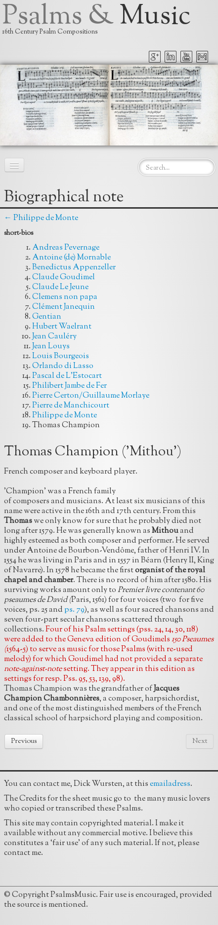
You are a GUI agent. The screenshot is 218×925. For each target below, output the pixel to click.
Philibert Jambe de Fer (69, 386)
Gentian (46, 317)
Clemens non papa (64, 297)
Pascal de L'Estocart (67, 376)
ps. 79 (74, 610)
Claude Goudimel (63, 277)
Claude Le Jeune (60, 287)
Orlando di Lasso (62, 366)
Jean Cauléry (54, 336)
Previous (24, 741)
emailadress (170, 784)
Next (199, 741)
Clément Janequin (63, 307)
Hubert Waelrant (61, 327)
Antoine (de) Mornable (71, 257)
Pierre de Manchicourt (70, 405)
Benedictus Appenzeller (74, 267)
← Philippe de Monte (41, 218)
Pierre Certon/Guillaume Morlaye (90, 396)
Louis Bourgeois (60, 356)
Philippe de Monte (64, 415)
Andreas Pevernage (65, 248)
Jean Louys (51, 346)
